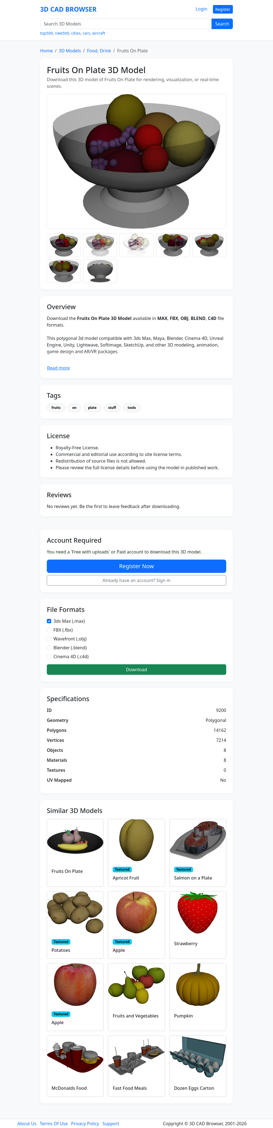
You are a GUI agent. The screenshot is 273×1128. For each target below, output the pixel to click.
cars (86, 33)
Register (222, 9)
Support (110, 1124)
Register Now (136, 566)
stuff (112, 407)
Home (46, 51)
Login (201, 9)
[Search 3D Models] (126, 24)
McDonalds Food (69, 1088)
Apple (119, 950)
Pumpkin (183, 1016)
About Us (27, 1124)
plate (92, 407)
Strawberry (186, 943)
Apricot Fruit (126, 878)
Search (222, 24)
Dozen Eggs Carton (194, 1088)
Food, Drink (99, 51)
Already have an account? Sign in (136, 580)
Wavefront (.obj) (70, 639)
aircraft (98, 33)
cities (76, 33)
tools (132, 407)
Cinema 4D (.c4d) (71, 656)
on (74, 407)
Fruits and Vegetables (135, 1016)
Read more (58, 368)
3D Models (70, 51)
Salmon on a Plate (193, 878)
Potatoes (60, 950)
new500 (62, 33)
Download (136, 669)
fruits (56, 407)
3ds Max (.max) (69, 621)
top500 (46, 33)
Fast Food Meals (130, 1088)
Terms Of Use (54, 1124)
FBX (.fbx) (63, 630)
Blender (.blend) (70, 648)
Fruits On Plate (67, 871)
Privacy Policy (85, 1124)
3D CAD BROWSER (68, 9)
